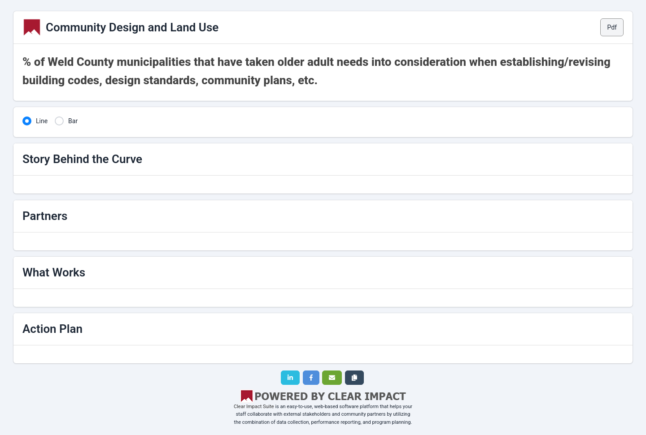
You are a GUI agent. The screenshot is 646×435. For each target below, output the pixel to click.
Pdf (612, 27)
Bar (73, 121)
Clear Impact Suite (254, 406)
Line (42, 121)
